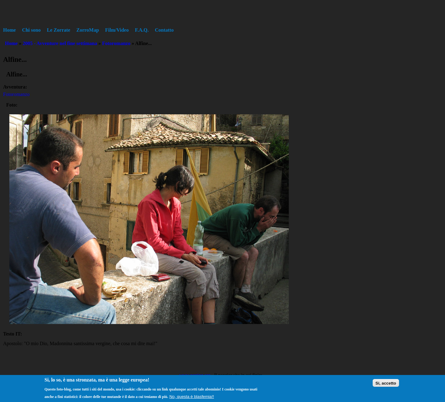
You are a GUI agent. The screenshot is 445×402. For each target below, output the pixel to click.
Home (9, 30)
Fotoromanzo (116, 43)
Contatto (164, 30)
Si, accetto (385, 384)
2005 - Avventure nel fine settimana (60, 43)
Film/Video (117, 30)
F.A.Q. (141, 30)
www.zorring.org (194, 374)
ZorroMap (87, 30)
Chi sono (31, 30)
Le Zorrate (58, 30)
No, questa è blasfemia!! (191, 398)
